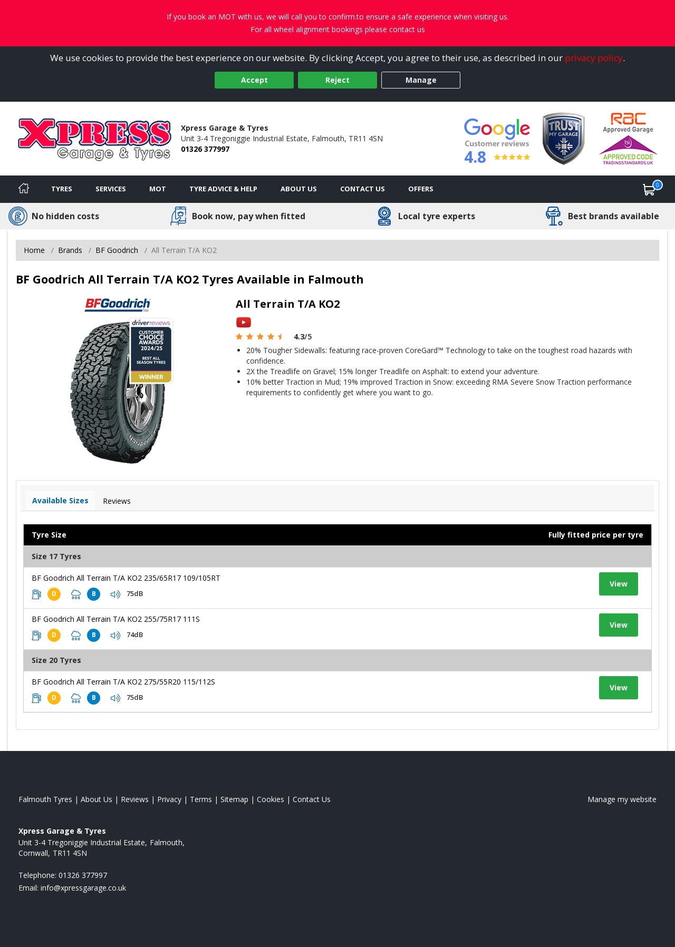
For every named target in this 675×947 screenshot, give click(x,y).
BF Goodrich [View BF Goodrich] (116, 250)
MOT (157, 188)
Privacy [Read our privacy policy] (169, 799)
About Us (299, 188)
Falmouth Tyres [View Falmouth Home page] (45, 799)
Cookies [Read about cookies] (270, 799)
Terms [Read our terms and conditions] (201, 799)
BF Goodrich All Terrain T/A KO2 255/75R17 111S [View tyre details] (116, 619)
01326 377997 (205, 149)
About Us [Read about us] (96, 799)
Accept (254, 80)
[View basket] (649, 189)
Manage (421, 80)
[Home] (24, 189)
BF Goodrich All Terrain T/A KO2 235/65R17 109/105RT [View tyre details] (126, 578)
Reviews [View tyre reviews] (117, 501)
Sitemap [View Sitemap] (234, 799)
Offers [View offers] (420, 188)
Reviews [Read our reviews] (135, 799)
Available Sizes (60, 500)
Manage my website (622, 799)
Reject (337, 80)
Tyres (61, 188)
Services (110, 188)
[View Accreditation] (563, 138)
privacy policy (594, 58)
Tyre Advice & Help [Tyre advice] (223, 188)
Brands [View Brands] (70, 250)
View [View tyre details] (619, 584)
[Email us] (83, 888)
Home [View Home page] (34, 250)
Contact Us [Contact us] (362, 188)
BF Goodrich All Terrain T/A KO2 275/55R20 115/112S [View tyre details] (123, 682)
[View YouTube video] (244, 322)
